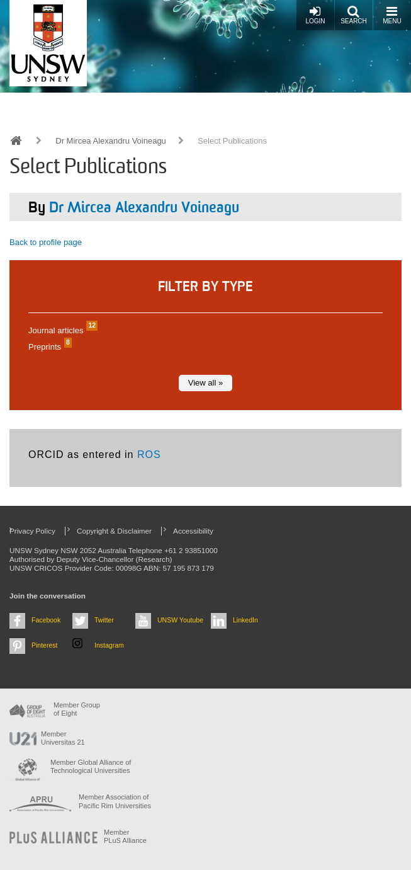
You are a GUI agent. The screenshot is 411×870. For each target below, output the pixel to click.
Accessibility (193, 531)
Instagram (109, 645)
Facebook (45, 620)
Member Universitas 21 (63, 738)
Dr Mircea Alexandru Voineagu (110, 141)
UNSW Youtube (180, 620)
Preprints (48, 347)
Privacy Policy (32, 531)
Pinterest (44, 645)
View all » (205, 382)
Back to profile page (45, 242)
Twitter (104, 620)
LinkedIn (245, 620)
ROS (149, 454)
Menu (392, 15)
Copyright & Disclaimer (114, 531)
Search (354, 15)
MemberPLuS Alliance (125, 836)
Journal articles (61, 330)
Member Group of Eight (76, 709)
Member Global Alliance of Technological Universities (90, 766)
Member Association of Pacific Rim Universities (115, 801)
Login (315, 15)
